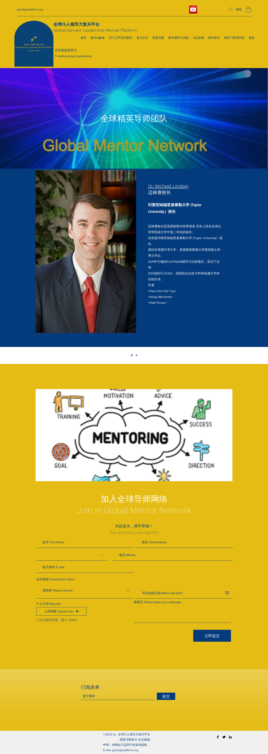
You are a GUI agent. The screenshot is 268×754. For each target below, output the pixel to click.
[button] (248, 9)
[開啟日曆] (227, 593)
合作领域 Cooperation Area (55, 579)
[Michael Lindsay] (132, 355)
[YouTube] (193, 9)
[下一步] (250, 258)
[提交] (166, 696)
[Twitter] (224, 737)
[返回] (17, 258)
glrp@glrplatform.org (30, 9)
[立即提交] (212, 636)
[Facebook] (218, 737)
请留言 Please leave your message (157, 602)
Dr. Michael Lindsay (168, 186)
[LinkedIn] (230, 737)
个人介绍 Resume (48, 603)
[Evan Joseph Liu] (136, 355)
